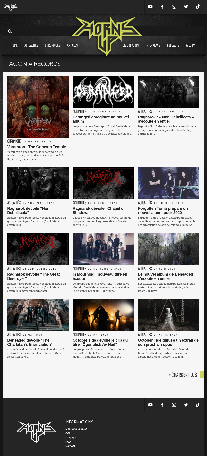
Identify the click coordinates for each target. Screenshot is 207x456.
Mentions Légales (76, 428)
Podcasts (173, 49)
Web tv (190, 49)
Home (14, 49)
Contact (70, 445)
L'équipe (70, 437)
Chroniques (53, 49)
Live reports (130, 49)
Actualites (31, 49)
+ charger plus (183, 374)
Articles (72, 49)
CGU (68, 433)
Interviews (153, 49)
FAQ (68, 441)
